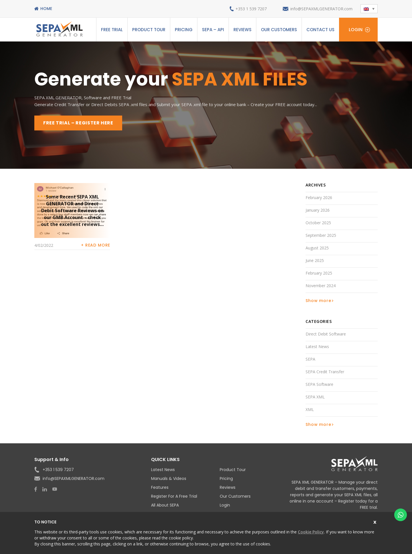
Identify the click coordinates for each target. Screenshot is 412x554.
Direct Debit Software (326, 334)
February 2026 (319, 197)
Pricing (184, 30)
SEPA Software (319, 384)
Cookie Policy (311, 532)
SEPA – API (213, 30)
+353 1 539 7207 (251, 8)
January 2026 (318, 210)
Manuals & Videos (168, 478)
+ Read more (95, 245)
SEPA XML (315, 397)
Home (46, 8)
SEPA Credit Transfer (325, 371)
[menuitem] (369, 8)
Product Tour (148, 30)
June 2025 (315, 260)
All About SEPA (165, 505)
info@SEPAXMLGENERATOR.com (321, 8)
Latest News (317, 346)
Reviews (242, 30)
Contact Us (320, 30)
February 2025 (319, 273)
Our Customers (279, 30)
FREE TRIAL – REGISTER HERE (78, 123)
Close (375, 521)
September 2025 (321, 235)
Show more (318, 300)
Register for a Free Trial (174, 496)
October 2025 (318, 222)
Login (356, 29)
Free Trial (112, 30)
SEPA (310, 359)
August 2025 (317, 248)
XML (310, 409)
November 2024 (321, 285)
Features (160, 487)
